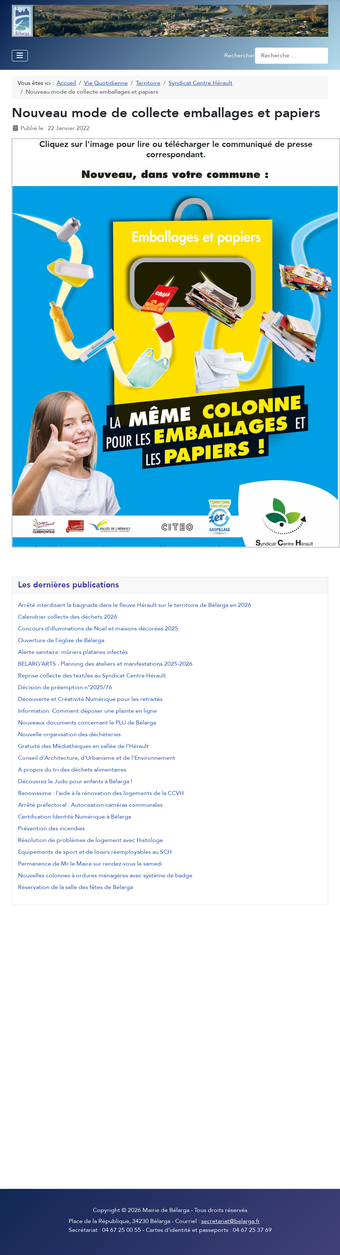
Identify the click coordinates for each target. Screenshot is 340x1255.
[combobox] (291, 55)
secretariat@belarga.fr (230, 1221)
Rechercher (239, 55)
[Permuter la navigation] (20, 55)
